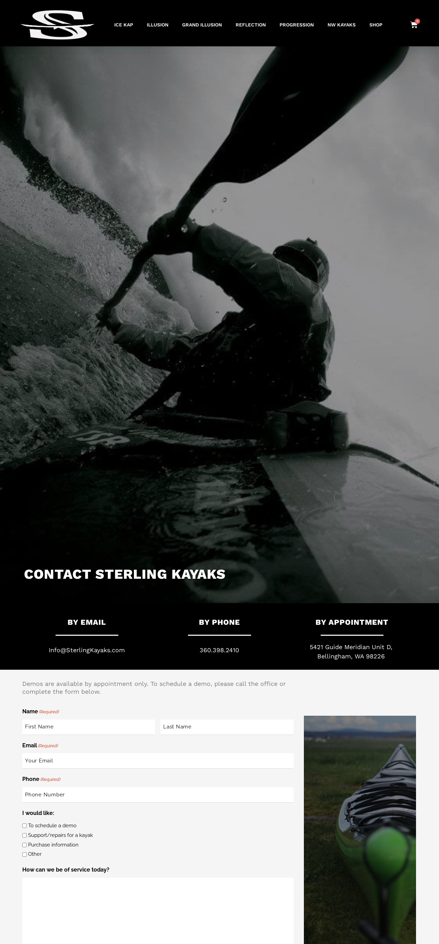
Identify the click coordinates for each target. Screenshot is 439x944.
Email (40, 746)
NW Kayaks (342, 24)
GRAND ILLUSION (202, 24)
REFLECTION (251, 24)
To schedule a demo (52, 825)
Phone (41, 779)
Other (34, 854)
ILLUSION (157, 24)
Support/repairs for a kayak (60, 835)
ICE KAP (123, 24)
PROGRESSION (297, 24)
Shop (375, 24)
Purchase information (53, 845)
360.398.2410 (219, 650)
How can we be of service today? (65, 869)
